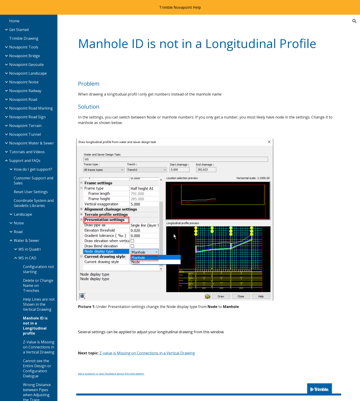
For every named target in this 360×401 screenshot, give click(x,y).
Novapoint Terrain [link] (25, 125)
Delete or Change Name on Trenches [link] (38, 285)
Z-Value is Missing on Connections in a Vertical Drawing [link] (38, 347)
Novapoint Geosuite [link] (26, 64)
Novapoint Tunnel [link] (25, 134)
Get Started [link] (19, 29)
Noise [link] (19, 223)
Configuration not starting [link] (38, 269)
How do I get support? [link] (33, 169)
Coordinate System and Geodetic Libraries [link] (34, 203)
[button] (354, 21)
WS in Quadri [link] (29, 249)
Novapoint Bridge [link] (24, 55)
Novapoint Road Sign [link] (27, 116)
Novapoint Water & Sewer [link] (31, 143)
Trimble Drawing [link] (23, 38)
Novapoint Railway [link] (25, 90)
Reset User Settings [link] (31, 191)
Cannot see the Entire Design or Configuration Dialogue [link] (37, 368)
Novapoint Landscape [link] (28, 73)
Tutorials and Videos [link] (27, 151)
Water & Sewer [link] (26, 240)
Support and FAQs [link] (24, 160)
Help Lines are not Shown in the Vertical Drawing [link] (39, 304)
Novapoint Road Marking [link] (31, 108)
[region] (180, 7)
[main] (208, 43)
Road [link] (18, 231)
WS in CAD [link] (27, 257)
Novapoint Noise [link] (24, 82)
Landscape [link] (23, 214)
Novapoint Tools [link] (23, 47)
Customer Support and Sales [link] (33, 180)
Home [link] (14, 20)
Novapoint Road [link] (23, 99)
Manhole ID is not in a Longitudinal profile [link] (35, 326)
